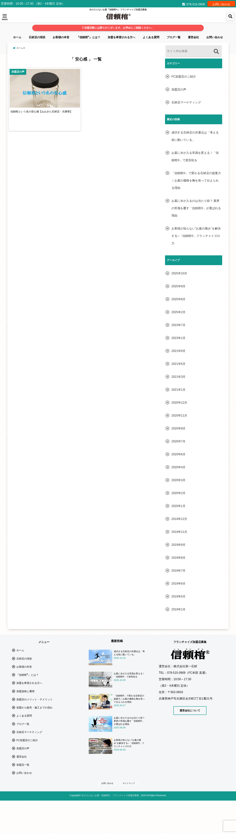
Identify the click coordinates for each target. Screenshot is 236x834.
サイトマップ (130, 816)
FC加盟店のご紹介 (183, 76)
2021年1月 (178, 389)
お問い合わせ (221, 3)
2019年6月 (178, 583)
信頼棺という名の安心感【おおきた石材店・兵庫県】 (44, 117)
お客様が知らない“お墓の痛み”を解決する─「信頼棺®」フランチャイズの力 (196, 236)
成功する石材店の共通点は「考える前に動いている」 (195, 136)
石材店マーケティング (186, 102)
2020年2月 (178, 493)
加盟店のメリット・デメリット (34, 712)
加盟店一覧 (22, 794)
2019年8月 (178, 557)
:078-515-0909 (193, 3)
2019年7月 (178, 570)
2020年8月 (178, 428)
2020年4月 (178, 467)
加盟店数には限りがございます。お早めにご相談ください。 (118, 27)
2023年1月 (178, 338)
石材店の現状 (37, 37)
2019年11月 (179, 531)
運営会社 (193, 37)
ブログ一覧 (174, 37)
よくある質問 (151, 37)
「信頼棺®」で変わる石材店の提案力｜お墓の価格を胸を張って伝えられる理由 (196, 180)
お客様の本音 (61, 37)
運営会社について (190, 710)
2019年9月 (178, 544)
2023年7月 (178, 325)
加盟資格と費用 (25, 702)
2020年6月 (178, 454)
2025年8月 (178, 299)
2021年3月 (178, 376)
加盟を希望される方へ (121, 37)
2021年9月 (178, 350)
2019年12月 (179, 518)
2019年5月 (178, 596)
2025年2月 (178, 312)
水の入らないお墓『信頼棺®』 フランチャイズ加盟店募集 (110, 829)
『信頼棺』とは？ (88, 37)
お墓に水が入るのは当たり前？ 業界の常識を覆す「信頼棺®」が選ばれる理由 (196, 208)
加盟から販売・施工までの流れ (34, 722)
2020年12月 (179, 402)
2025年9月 (178, 286)
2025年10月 (179, 273)
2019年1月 (178, 609)
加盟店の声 (178, 89)
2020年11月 (179, 415)
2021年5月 (178, 363)
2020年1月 (178, 506)
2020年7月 (178, 441)
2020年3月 (178, 480)
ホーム (17, 37)
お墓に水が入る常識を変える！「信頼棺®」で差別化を (195, 156)
